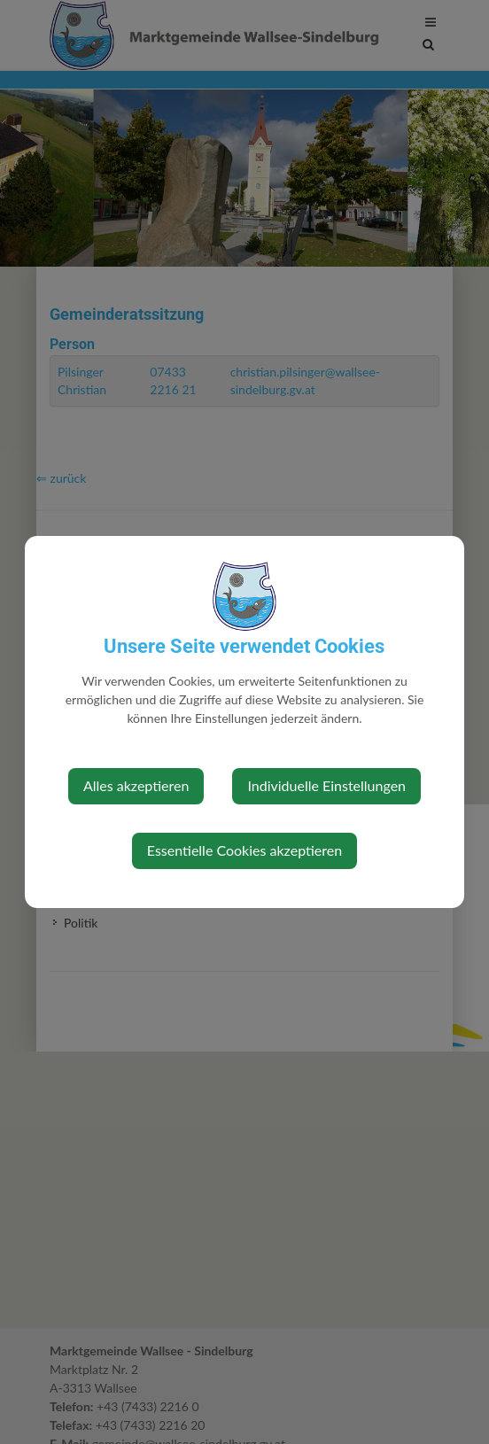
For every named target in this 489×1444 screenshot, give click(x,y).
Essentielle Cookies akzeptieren (244, 850)
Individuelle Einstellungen (326, 785)
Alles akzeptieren (136, 785)
